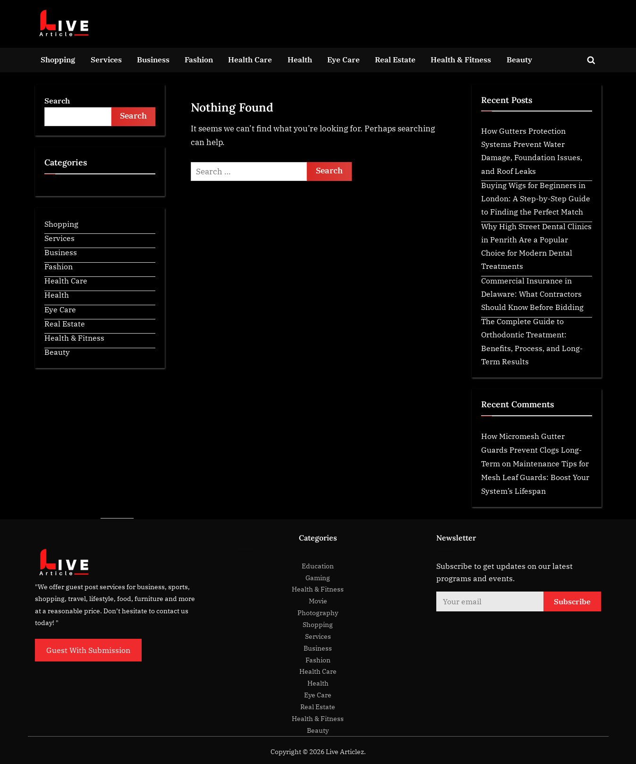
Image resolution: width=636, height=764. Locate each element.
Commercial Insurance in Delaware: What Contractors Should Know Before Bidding (532, 293)
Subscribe (572, 601)
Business (153, 59)
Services (106, 59)
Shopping (58, 59)
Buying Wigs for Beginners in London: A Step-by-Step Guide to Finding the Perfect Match (535, 198)
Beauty (519, 59)
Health (300, 59)
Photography (317, 612)
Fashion (199, 59)
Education (318, 565)
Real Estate (395, 59)
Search (57, 100)
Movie (318, 600)
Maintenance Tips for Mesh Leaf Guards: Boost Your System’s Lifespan (535, 477)
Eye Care (343, 59)
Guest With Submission (88, 650)
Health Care (250, 59)
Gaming (317, 577)
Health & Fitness (461, 59)
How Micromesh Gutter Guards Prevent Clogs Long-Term (531, 449)
